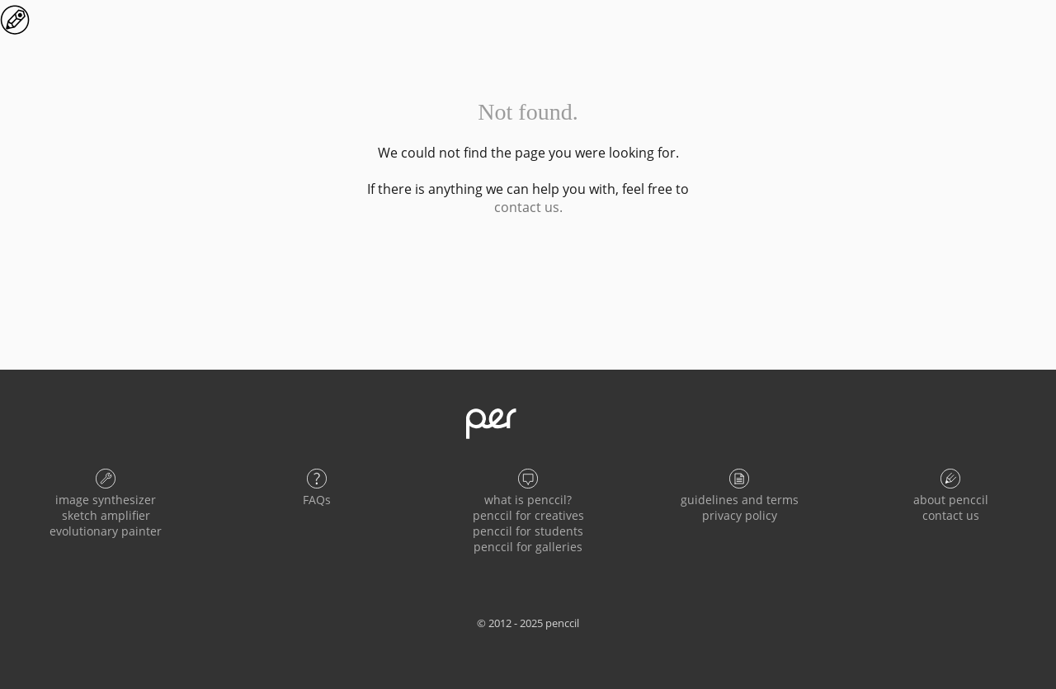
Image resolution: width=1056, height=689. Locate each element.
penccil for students (528, 531)
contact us (950, 515)
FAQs (317, 499)
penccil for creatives (528, 515)
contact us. (528, 207)
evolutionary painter (106, 531)
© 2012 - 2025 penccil (528, 623)
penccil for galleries (528, 547)
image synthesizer (105, 499)
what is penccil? (528, 499)
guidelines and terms (740, 499)
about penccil (950, 499)
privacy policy (739, 515)
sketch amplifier (106, 515)
